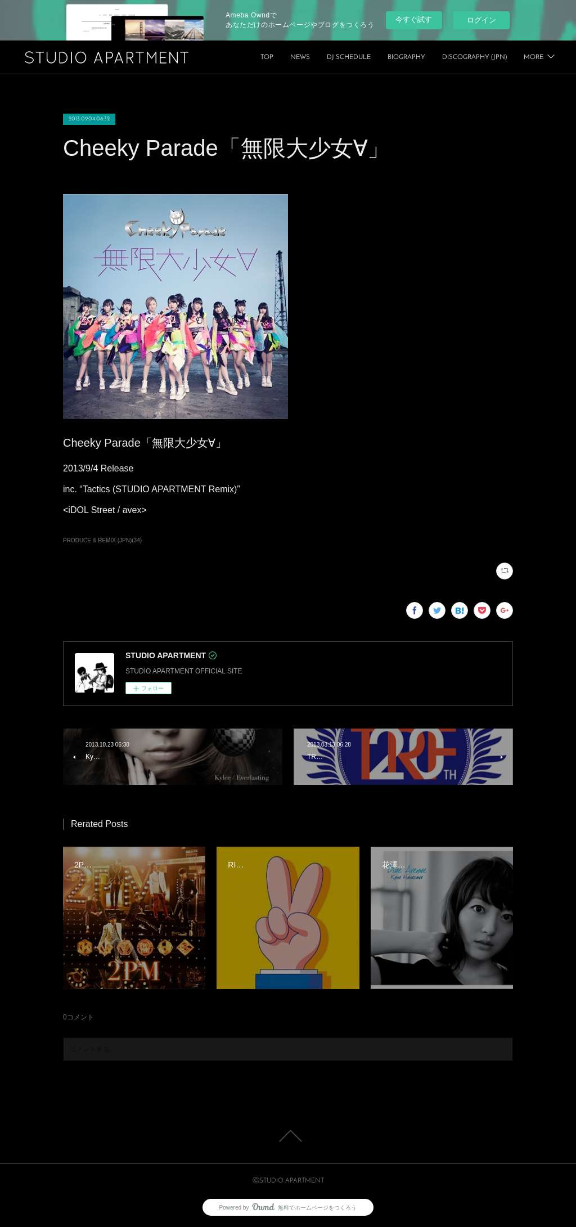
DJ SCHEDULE (430, 57)
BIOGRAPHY (488, 57)
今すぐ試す (413, 19)
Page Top (288, 1136)
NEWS (382, 57)
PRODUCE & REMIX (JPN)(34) (102, 540)
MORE (533, 57)
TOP (348, 57)
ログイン (481, 20)
